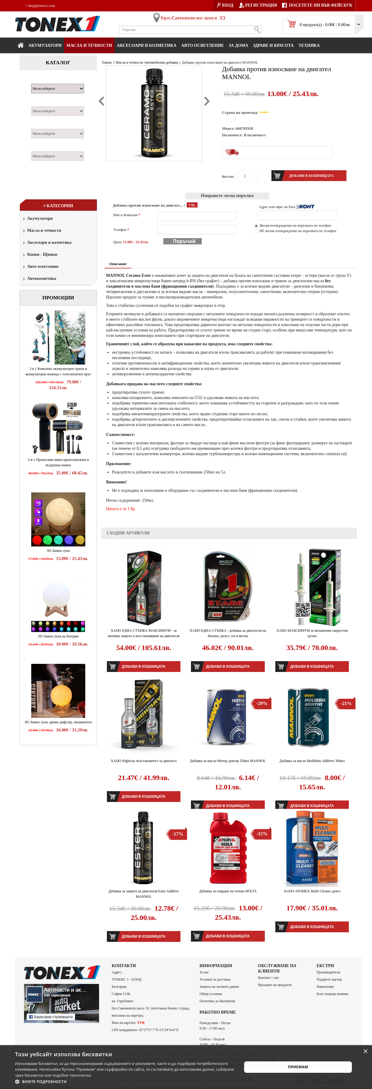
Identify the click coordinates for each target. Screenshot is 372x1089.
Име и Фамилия (126, 215)
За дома (238, 45)
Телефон (121, 230)
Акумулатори (45, 45)
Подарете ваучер (329, 979)
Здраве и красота (273, 45)
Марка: (40, 80)
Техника (309, 45)
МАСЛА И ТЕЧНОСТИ (89, 45)
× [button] (365, 1051)
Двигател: (43, 125)
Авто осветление (202, 45)
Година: (41, 148)
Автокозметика (39, 279)
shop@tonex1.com (40, 6)
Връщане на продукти (275, 985)
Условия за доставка (215, 979)
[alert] (186, 1067)
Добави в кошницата (143, 666)
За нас (204, 972)
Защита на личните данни (219, 987)
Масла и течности (41, 231)
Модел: (40, 103)
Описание (117, 264)
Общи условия (211, 994)
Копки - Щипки (39, 255)
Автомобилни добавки (161, 62)
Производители (328, 972)
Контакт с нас (268, 978)
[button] (125, 1081)
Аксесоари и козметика (146, 45)
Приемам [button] (298, 1066)
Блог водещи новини (332, 994)
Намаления (325, 987)
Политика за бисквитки (217, 1001)
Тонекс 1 (108, 62)
